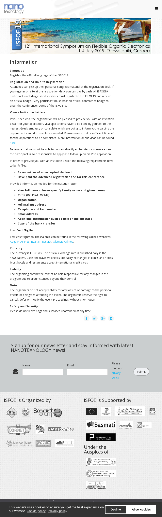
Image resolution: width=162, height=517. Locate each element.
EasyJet (46, 241)
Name (26, 365)
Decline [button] (116, 509)
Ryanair (35, 241)
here (13, 142)
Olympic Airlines (63, 241)
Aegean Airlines (19, 241)
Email (70, 365)
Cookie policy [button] (36, 511)
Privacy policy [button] (57, 511)
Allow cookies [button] (141, 509)
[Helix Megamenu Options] (156, 8)
